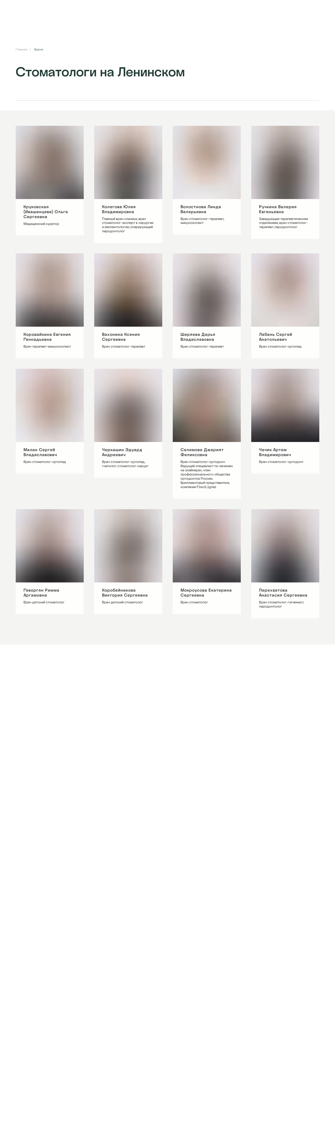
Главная (21, 49)
